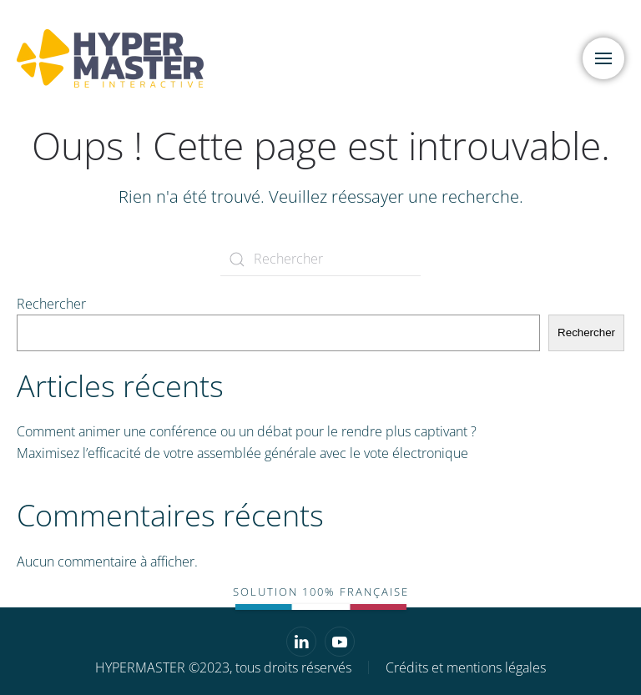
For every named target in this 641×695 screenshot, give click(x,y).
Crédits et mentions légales (466, 667)
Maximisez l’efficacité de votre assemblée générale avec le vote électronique (242, 453)
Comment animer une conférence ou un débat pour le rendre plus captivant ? (247, 431)
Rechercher (51, 304)
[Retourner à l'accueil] (112, 58)
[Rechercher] (320, 259)
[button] (603, 58)
